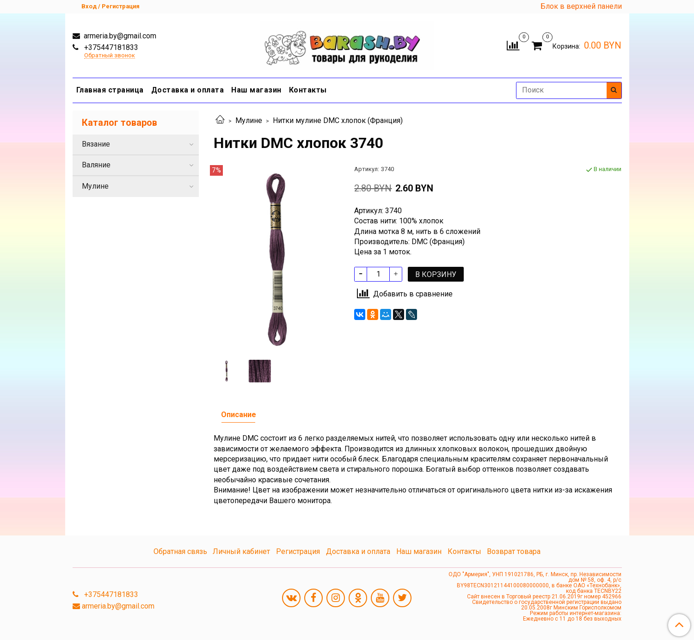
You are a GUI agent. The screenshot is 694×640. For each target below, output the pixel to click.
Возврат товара (513, 551)
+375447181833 (110, 47)
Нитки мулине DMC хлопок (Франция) (338, 120)
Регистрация (298, 551)
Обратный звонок (109, 56)
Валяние (96, 164)
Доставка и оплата (187, 90)
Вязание (96, 144)
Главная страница (110, 90)
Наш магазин (256, 90)
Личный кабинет (241, 551)
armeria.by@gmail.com (119, 35)
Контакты (308, 90)
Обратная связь (180, 551)
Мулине (248, 120)
